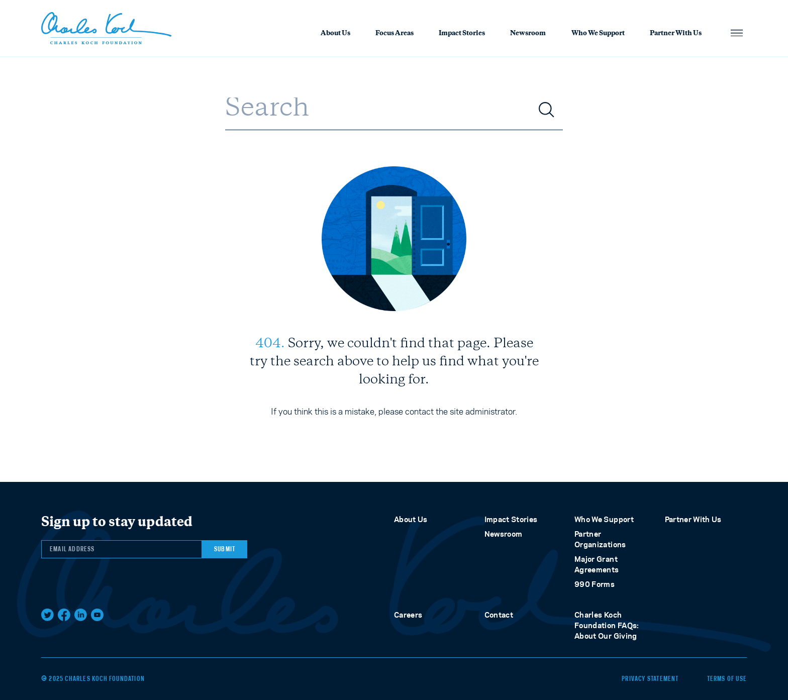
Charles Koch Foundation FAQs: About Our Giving (606, 625)
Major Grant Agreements (596, 564)
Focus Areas (394, 34)
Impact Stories (462, 34)
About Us (335, 34)
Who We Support (598, 34)
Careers (408, 615)
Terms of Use (727, 679)
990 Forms (594, 584)
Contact (498, 615)
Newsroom (528, 34)
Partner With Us (676, 34)
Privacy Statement (650, 679)
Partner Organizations (600, 539)
